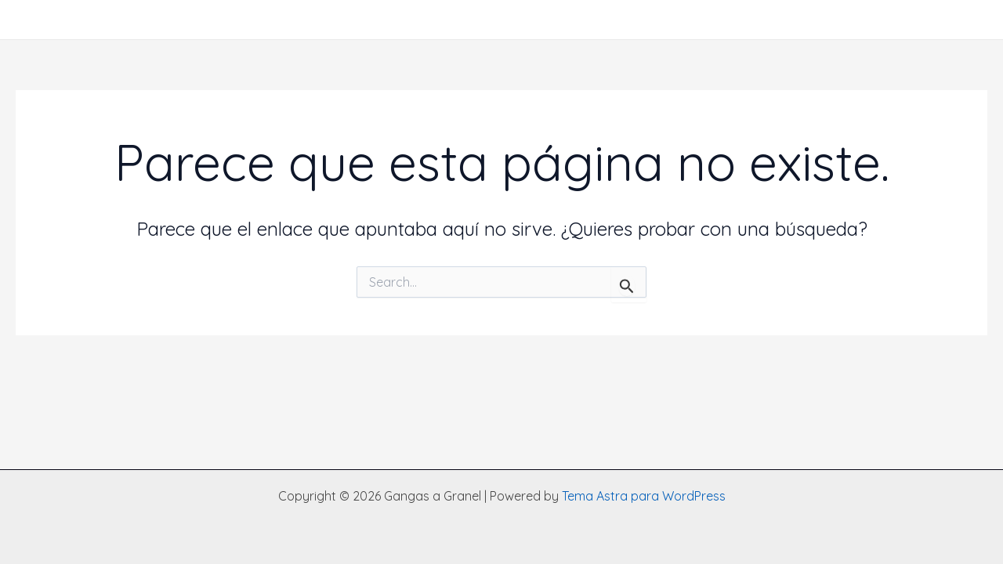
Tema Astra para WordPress (644, 496)
